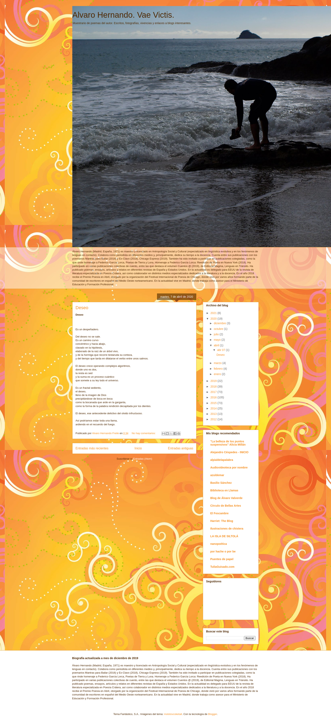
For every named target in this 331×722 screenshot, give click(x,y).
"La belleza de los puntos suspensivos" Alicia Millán (228, 443)
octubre (219, 328)
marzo (218, 363)
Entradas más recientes (92, 448)
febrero (218, 368)
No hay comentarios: (144, 433)
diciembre (220, 323)
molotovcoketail (173, 714)
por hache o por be (223, 551)
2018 (214, 386)
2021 (214, 313)
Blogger (212, 714)
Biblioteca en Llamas (224, 490)
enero (218, 374)
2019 (214, 380)
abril (217, 345)
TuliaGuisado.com (222, 566)
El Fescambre (219, 513)
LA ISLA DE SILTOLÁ (224, 536)
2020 (214, 318)
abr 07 (221, 350)
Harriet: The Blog (221, 521)
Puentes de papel (221, 559)
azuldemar (217, 475)
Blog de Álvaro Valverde (226, 498)
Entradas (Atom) (142, 458)
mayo (217, 339)
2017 (214, 392)
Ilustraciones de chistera (226, 528)
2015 (214, 403)
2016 (214, 397)
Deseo (82, 307)
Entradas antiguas (180, 448)
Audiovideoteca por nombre (229, 467)
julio (217, 334)
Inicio (138, 448)
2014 (214, 408)
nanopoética (218, 543)
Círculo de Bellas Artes (225, 505)
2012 (214, 419)
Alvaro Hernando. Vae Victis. (123, 14)
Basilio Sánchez (221, 482)
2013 (214, 413)
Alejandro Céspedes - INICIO (229, 452)
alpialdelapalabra (221, 459)
